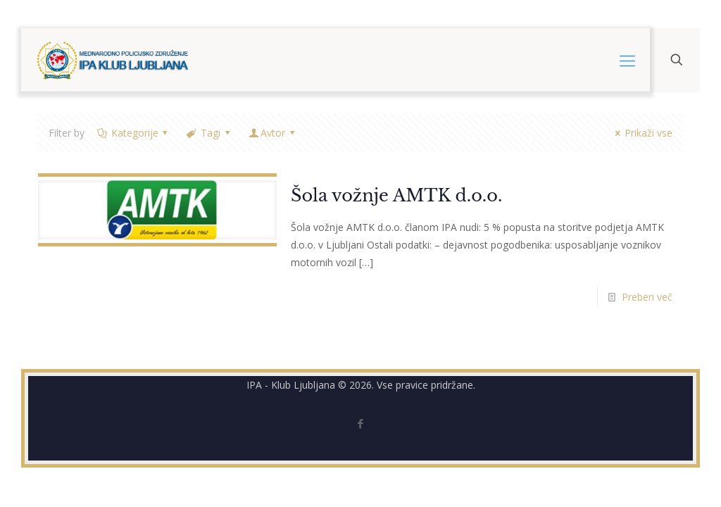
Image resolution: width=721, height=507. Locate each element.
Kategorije (133, 132)
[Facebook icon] (360, 423)
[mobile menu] (627, 60)
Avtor (272, 132)
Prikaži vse (641, 132)
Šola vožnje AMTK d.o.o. (396, 195)
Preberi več (647, 296)
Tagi (209, 132)
